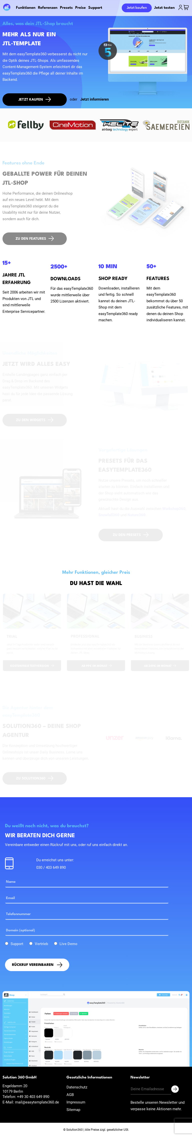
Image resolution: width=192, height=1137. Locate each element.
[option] (25, 125)
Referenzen (48, 8)
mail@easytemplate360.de (37, 1102)
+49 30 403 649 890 (33, 1096)
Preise (80, 8)
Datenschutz (76, 1087)
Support (95, 8)
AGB (70, 1094)
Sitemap (73, 1109)
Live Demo (68, 944)
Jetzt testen (164, 8)
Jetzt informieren (94, 99)
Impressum (75, 1102)
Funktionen (26, 8)
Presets (66, 8)
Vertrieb (41, 944)
